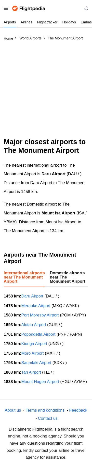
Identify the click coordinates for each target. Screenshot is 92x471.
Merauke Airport (35, 305)
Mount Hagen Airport (40, 381)
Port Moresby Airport (40, 315)
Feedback (78, 410)
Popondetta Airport (38, 334)
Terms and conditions (45, 410)
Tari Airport (31, 372)
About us (13, 410)
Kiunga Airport (34, 343)
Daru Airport (32, 296)
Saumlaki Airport (36, 362)
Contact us (47, 418)
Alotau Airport (33, 324)
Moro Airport (32, 353)
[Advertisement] (46, 91)
